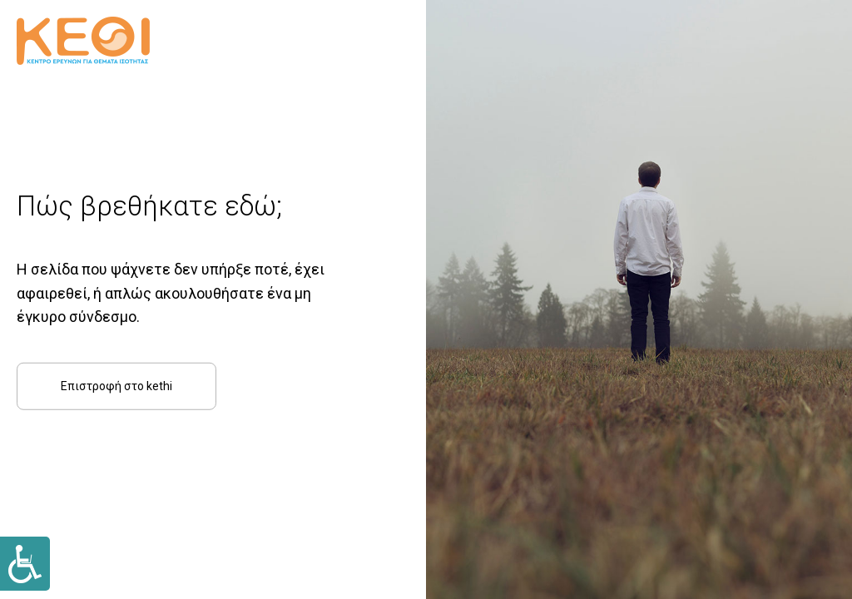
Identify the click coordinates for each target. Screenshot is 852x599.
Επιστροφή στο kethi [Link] (116, 386)
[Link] (25, 564)
